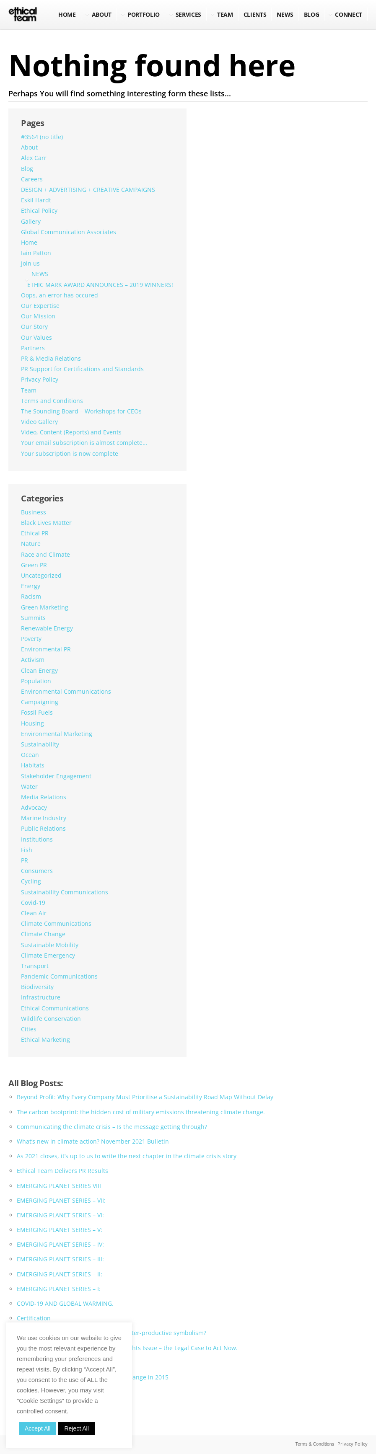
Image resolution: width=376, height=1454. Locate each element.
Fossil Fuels (37, 712)
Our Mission (38, 316)
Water (29, 786)
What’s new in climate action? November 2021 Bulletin (93, 1141)
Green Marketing (44, 607)
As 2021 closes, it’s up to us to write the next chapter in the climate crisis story (126, 1156)
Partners (33, 348)
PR (24, 860)
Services (188, 14)
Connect (348, 14)
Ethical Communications (55, 1008)
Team (225, 14)
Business (33, 512)
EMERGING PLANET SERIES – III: (60, 1259)
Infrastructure (40, 997)
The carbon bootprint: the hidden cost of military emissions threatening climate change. (141, 1112)
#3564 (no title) (42, 137)
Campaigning (39, 702)
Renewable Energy (47, 628)
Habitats (32, 765)
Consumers (37, 871)
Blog (27, 169)
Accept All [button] (37, 1428)
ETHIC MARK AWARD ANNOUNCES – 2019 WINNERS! (100, 285)
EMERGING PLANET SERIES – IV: (60, 1244)
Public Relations (43, 828)
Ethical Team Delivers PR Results (62, 1171)
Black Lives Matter (46, 523)
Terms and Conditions (52, 401)
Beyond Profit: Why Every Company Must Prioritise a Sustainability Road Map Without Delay (145, 1097)
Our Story (34, 327)
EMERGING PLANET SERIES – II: (59, 1274)
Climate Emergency (48, 955)
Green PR (34, 565)
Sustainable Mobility (49, 945)
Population (36, 681)
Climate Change (43, 934)
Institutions (37, 839)
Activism (32, 660)
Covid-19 (33, 902)
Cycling (31, 881)
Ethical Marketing (45, 1039)
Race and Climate (45, 554)
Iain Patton (36, 253)
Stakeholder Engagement (56, 776)
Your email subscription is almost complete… (84, 443)
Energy (30, 586)
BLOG (311, 14)
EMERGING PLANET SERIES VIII (59, 1186)
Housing (32, 723)
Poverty (31, 639)
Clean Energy (39, 670)
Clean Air (34, 913)
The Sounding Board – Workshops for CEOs (81, 411)
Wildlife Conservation (51, 1019)
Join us (30, 263)
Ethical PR (35, 533)
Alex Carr (34, 158)
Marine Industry (43, 818)
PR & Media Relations (51, 358)
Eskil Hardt (36, 200)
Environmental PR (46, 649)
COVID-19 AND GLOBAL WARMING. (65, 1303)
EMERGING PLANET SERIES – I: (59, 1289)
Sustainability (40, 744)
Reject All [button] (76, 1428)
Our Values (36, 337)
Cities (28, 1029)
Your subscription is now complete (69, 453)
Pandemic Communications (59, 976)
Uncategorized (41, 575)
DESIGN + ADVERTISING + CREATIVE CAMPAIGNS (88, 190)
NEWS (285, 14)
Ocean (30, 755)
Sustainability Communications (64, 892)
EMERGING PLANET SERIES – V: (59, 1230)
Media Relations (43, 797)
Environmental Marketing (56, 734)
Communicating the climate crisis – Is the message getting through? (112, 1127)
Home (67, 14)
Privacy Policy (39, 379)
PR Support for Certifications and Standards (82, 369)
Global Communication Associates (68, 232)
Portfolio (143, 14)
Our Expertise (40, 306)
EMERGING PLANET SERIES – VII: (61, 1200)
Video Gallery (39, 422)
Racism (31, 596)
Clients (255, 14)
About (102, 14)
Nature (31, 544)
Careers (32, 179)
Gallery (31, 221)
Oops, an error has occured (59, 295)
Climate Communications (56, 923)
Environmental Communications (66, 691)
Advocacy (34, 807)
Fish (26, 850)
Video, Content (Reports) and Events (71, 432)
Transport (35, 966)
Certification (34, 1318)
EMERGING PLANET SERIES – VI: (60, 1215)
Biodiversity (37, 987)
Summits (33, 618)
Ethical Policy (39, 210)
